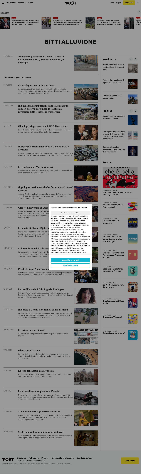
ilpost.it (72, 250)
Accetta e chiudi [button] (70, 260)
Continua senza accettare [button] (70, 213)
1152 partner (59, 248)
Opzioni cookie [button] (70, 266)
